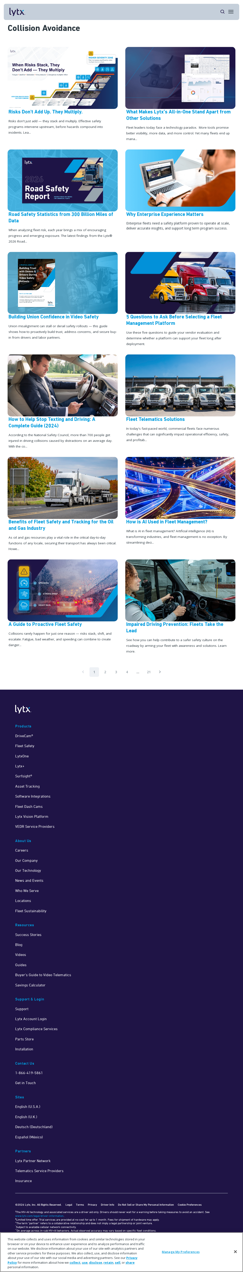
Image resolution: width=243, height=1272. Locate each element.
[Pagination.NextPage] (160, 672)
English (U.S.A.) (27, 1106)
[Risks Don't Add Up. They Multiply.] (63, 94)
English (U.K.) (26, 1117)
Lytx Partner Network (33, 1161)
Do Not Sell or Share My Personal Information (146, 1204)
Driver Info (107, 1204)
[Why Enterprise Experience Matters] (180, 196)
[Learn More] (63, 401)
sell (117, 1262)
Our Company (26, 860)
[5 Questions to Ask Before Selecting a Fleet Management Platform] (180, 299)
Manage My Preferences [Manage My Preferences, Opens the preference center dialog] (181, 1251)
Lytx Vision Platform (31, 816)
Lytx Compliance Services (36, 1029)
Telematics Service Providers (39, 1171)
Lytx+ (19, 766)
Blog (18, 944)
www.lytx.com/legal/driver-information (39, 1216)
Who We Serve (27, 890)
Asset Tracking (27, 786)
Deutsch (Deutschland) (34, 1127)
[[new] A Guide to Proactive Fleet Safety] (63, 606)
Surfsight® (23, 776)
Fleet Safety (24, 746)
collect (75, 1262)
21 (149, 672)
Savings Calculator (30, 985)
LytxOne (22, 756)
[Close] (235, 1251)
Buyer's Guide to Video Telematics (43, 975)
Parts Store (24, 1039)
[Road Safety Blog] (63, 196)
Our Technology (28, 870)
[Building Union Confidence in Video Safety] (63, 299)
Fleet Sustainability (31, 911)
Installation (24, 1049)
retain (108, 1262)
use (85, 1262)
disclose (95, 1262)
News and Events (29, 880)
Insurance (23, 1181)
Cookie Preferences (190, 1204)
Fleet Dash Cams (29, 806)
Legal (68, 1204)
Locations (23, 900)
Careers (21, 850)
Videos (20, 954)
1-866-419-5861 (29, 1073)
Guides (21, 965)
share (130, 1262)
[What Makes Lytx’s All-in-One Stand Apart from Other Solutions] (180, 94)
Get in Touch (25, 1083)
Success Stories (28, 934)
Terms (80, 1204)
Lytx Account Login (31, 1019)
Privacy (92, 1204)
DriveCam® (24, 736)
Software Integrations (33, 796)
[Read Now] (63, 504)
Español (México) (29, 1137)
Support (21, 1009)
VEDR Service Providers (35, 826)
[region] (121, 1252)
